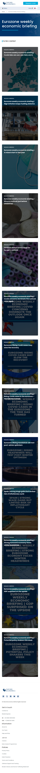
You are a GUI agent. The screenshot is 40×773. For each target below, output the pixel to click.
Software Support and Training (10, 763)
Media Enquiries (6, 714)
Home (3, 11)
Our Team (4, 730)
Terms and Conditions (8, 760)
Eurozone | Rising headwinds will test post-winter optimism (19, 444)
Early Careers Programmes (9, 744)
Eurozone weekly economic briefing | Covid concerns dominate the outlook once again (20, 298)
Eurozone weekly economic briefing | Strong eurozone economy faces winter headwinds (19, 542)
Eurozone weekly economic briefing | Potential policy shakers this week (19, 639)
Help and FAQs (6, 733)
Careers (4, 740)
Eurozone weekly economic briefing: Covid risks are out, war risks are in (19, 54)
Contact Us (5, 710)
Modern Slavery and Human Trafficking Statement (15, 766)
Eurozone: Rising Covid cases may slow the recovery (18, 346)
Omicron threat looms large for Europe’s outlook (17, 249)
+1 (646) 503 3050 (9, 720)
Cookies (4, 754)
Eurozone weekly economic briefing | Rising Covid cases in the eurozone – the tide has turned (19, 396)
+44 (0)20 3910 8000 (9, 718)
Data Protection (6, 757)
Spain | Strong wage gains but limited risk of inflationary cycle (19, 492)
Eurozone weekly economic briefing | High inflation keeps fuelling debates (19, 102)
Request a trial (31, 3)
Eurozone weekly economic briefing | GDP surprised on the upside (19, 590)
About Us (4, 727)
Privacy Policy (5, 750)
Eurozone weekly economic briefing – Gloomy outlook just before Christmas (19, 201)
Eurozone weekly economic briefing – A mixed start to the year (19, 151)
